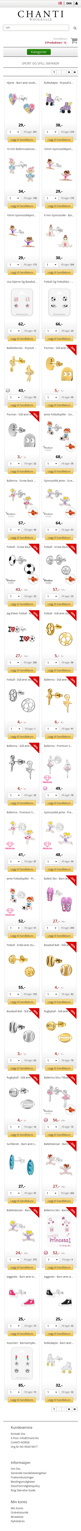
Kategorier (39, 52)
